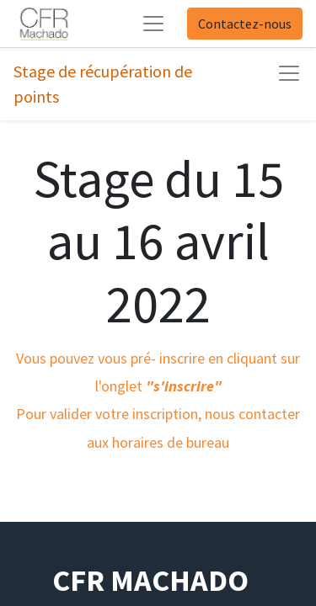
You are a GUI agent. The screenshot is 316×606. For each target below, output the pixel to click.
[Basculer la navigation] (289, 73)
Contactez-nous (245, 23)
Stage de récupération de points (102, 84)
